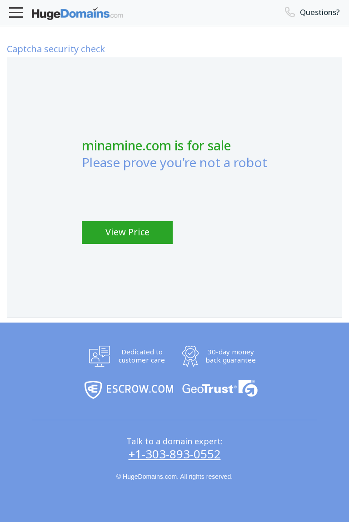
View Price (127, 232)
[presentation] (151, 195)
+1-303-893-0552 (175, 454)
